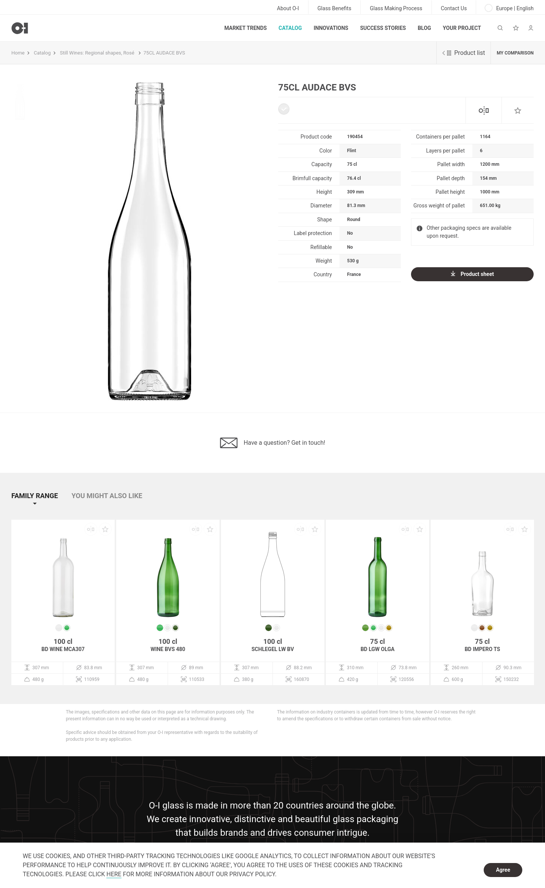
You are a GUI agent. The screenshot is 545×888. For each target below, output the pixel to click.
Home (18, 53)
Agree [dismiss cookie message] (503, 870)
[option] (149, 241)
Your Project (462, 28)
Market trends (245, 28)
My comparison (515, 53)
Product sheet (472, 274)
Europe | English (509, 8)
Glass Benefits (334, 8)
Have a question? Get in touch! (272, 443)
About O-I (288, 8)
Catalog (290, 28)
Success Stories (383, 28)
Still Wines (71, 53)
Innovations (331, 28)
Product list (463, 52)
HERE (113, 874)
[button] (40, 502)
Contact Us (454, 8)
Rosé (128, 53)
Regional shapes (103, 53)
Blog (424, 28)
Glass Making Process (396, 8)
